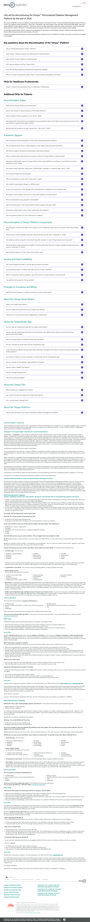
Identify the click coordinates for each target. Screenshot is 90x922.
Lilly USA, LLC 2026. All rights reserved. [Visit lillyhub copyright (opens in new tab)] (32, 912)
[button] (45, 49)
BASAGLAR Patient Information (12, 894)
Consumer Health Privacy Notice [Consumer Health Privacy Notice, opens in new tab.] (27, 879)
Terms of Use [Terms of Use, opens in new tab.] (7, 879)
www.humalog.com (77, 683)
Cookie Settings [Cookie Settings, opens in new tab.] (45, 879)
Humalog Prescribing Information (12, 889)
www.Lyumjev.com (65, 683)
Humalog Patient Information (11, 897)
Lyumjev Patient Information (11, 892)
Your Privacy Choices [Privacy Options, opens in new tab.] (10, 877)
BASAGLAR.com (58, 855)
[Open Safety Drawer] (64, 919)
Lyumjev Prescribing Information (12, 885)
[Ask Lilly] (83, 3)
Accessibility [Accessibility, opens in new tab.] (37, 879)
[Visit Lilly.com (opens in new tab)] (10, 905)
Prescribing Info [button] (76, 6)
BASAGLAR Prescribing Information (13, 887)
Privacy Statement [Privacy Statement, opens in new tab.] (15, 879)
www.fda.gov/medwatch (11, 616)
